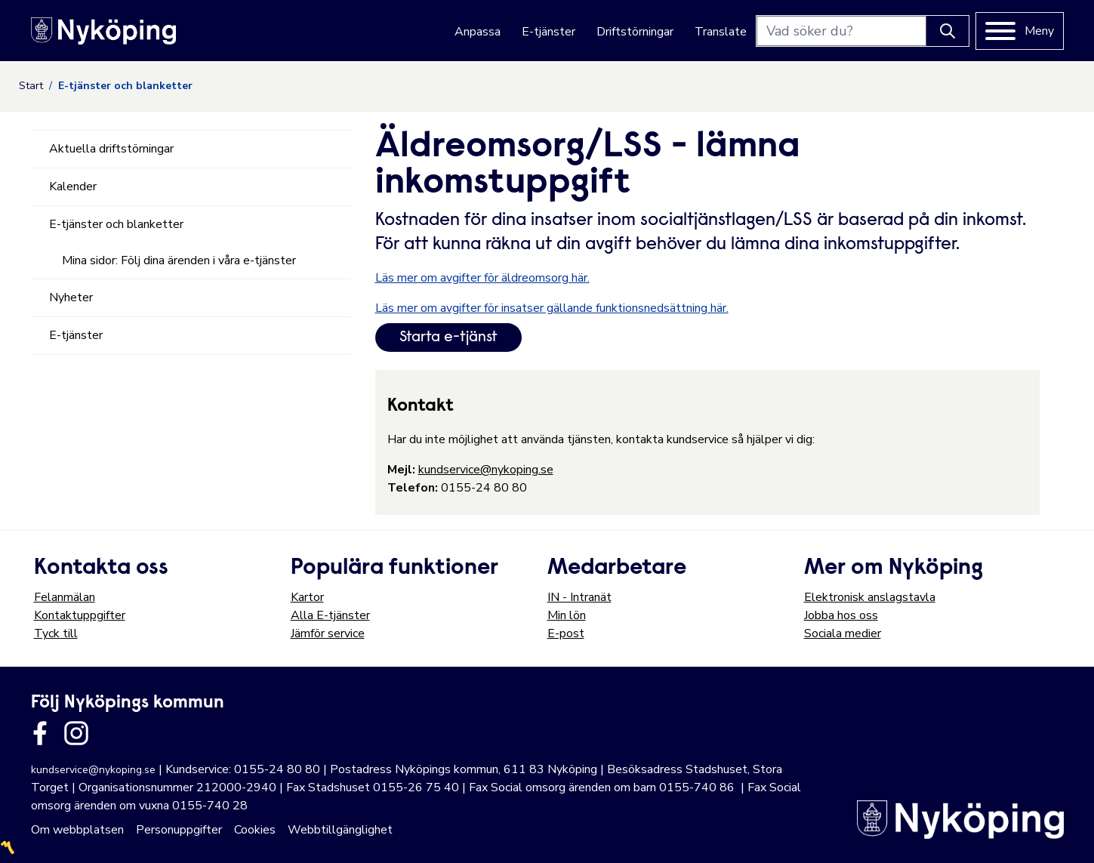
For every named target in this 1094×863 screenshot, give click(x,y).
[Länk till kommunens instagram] (76, 733)
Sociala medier (842, 633)
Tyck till (56, 633)
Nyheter (71, 297)
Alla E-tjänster (330, 615)
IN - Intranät (579, 597)
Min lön (566, 615)
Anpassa (478, 31)
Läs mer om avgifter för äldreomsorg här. (482, 278)
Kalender (73, 186)
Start (31, 86)
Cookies (255, 829)
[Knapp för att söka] (947, 31)
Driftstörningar (634, 31)
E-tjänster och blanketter (116, 224)
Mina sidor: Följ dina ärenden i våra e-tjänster (179, 260)
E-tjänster (548, 31)
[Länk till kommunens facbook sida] (40, 733)
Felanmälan (64, 597)
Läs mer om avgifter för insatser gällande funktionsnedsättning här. (552, 308)
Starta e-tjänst (448, 337)
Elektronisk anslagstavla (869, 597)
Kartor (307, 597)
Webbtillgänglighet (340, 829)
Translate (721, 31)
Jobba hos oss (841, 615)
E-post (565, 633)
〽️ (7, 848)
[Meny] (1019, 31)
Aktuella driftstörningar (111, 148)
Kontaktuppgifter (79, 615)
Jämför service (328, 633)
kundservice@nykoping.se (485, 469)
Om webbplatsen (77, 829)
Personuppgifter (179, 829)
